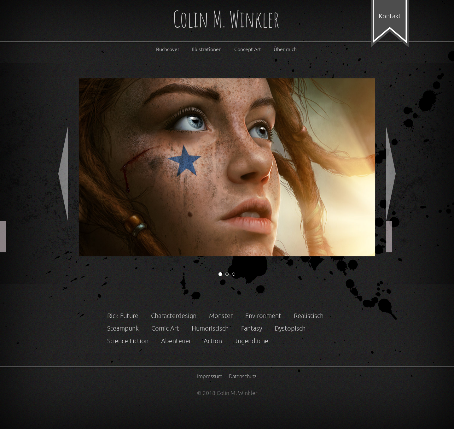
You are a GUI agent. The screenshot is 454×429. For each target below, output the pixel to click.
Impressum (209, 376)
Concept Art (247, 48)
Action (213, 340)
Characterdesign (173, 315)
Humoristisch (210, 328)
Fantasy (251, 328)
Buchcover (167, 48)
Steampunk (123, 328)
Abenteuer (176, 340)
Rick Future (122, 315)
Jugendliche (251, 340)
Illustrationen (207, 48)
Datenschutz (242, 376)
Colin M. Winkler (226, 20)
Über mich (285, 48)
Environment (263, 315)
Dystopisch (290, 328)
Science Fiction (127, 340)
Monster (221, 315)
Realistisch (308, 315)
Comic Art (165, 328)
